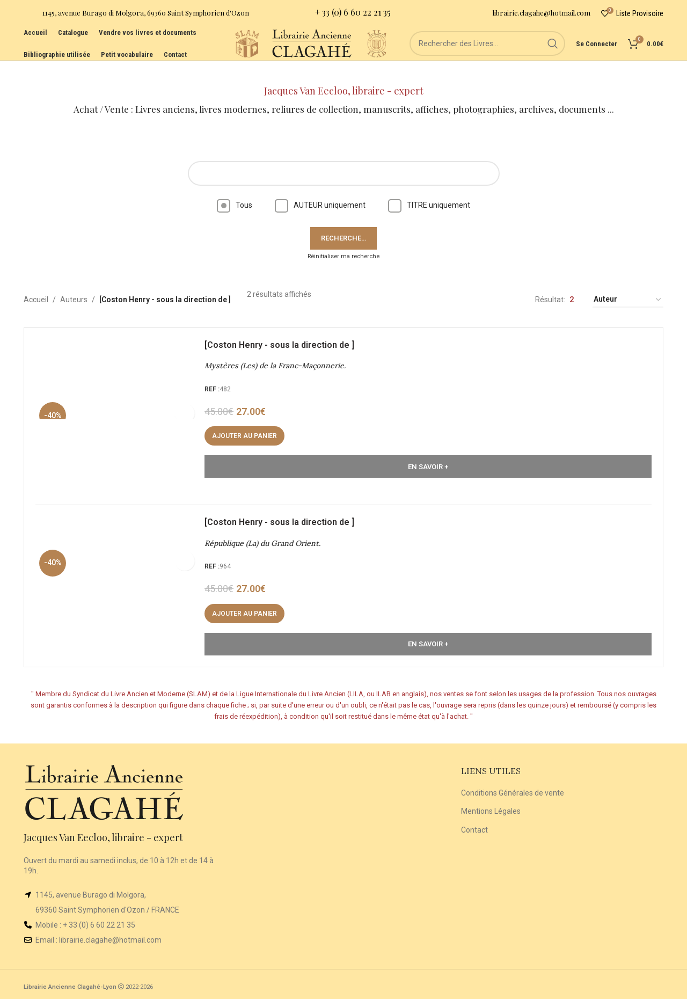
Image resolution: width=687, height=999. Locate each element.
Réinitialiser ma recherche (343, 238)
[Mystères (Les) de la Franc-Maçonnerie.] (120, 395)
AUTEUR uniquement (320, 187)
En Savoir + (428, 453)
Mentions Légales (491, 807)
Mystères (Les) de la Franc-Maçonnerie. (279, 353)
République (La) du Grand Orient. (267, 534)
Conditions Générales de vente (512, 789)
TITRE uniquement (429, 187)
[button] (249, 423)
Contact (474, 826)
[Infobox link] (136, 16)
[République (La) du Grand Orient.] (120, 577)
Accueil (36, 282)
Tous (234, 187)
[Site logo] (192, 58)
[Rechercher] (487, 59)
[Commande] (628, 282)
